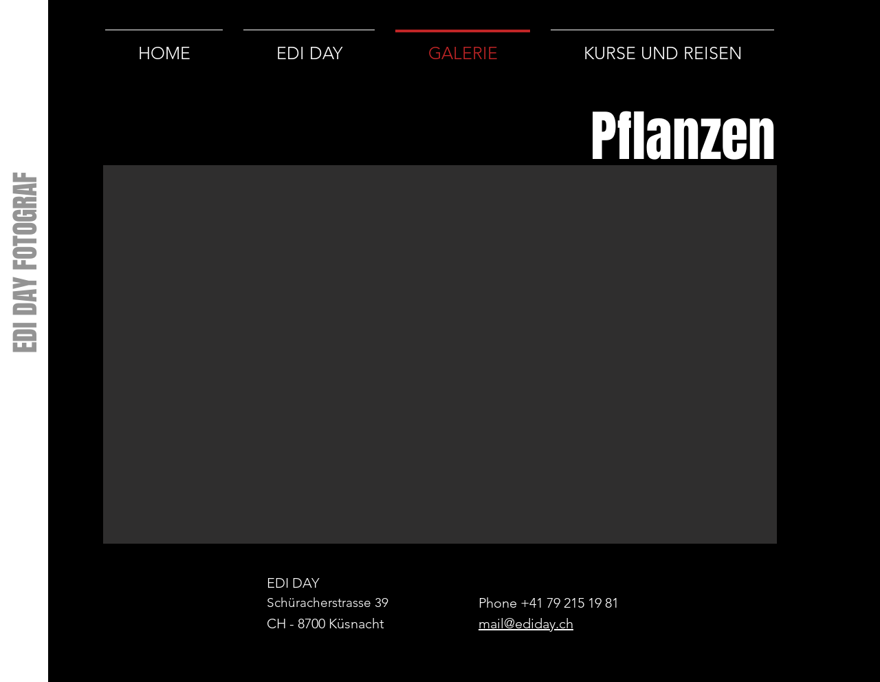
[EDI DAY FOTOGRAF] (25, 261)
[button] (440, 354)
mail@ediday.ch (525, 623)
